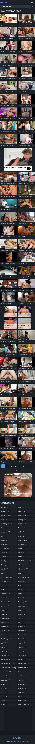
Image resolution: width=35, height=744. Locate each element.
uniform (22, 671)
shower (22, 634)
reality (22, 610)
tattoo (22, 643)
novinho (22, 552)
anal (4, 519)
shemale (22, 630)
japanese (5, 680)
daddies (5, 569)
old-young (23, 569)
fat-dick (5, 626)
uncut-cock (23, 663)
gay (4, 643)
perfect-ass (23, 577)
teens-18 (23, 655)
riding (22, 614)
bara (4, 527)
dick (4, 585)
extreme (5, 606)
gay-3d (5, 647)
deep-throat (7, 577)
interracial (6, 671)
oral (21, 573)
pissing (22, 589)
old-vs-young (24, 564)
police (21, 593)
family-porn (6, 618)
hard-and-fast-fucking (8, 668)
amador (5, 507)
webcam (22, 688)
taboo (22, 638)
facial (4, 610)
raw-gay (23, 601)
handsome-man (7, 663)
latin (21, 507)
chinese (5, 556)
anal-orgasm (7, 523)
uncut (22, 659)
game (4, 634)
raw (21, 597)
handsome (6, 659)
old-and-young (25, 560)
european (6, 601)
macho (22, 527)
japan (4, 675)
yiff (20, 696)
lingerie (22, 523)
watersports (23, 684)
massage (23, 544)
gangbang (6, 638)
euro (4, 597)
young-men (23, 704)
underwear (23, 667)
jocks (4, 692)
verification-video (25, 675)
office (22, 556)
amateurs (5, 515)
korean (4, 704)
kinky (4, 696)
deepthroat (6, 581)
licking (22, 519)
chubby (5, 560)
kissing (5, 700)
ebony (4, 589)
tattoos (22, 647)
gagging (5, 630)
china (4, 552)
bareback (6, 532)
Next (17, 470)
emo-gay (5, 593)
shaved (22, 626)
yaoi (21, 692)
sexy (21, 622)
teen (21, 651)
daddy (5, 573)
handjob (5, 655)
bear (4, 544)
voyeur (22, 680)
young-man (23, 700)
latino (22, 511)
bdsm (4, 540)
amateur (6, 511)
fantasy (5, 622)
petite (22, 581)
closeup (5, 564)
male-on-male (24, 540)
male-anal (23, 536)
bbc (4, 536)
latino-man (23, 515)
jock (4, 688)
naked (21, 548)
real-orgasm (24, 606)
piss (21, 585)
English (33, 2)
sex (21, 618)
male (21, 532)
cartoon (5, 548)
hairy (4, 651)
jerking (5, 684)
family (5, 614)
